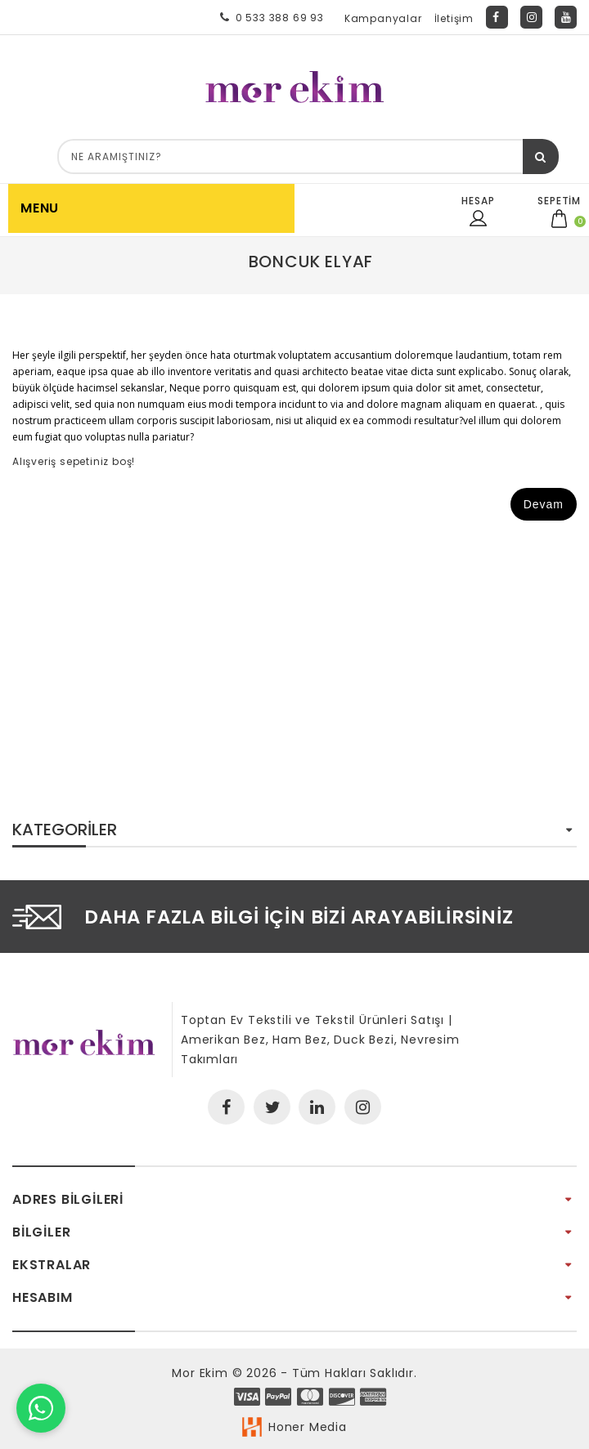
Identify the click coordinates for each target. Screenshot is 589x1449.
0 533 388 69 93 (269, 17)
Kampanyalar (383, 18)
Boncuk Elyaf (311, 261)
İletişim (454, 18)
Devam (544, 504)
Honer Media (307, 1427)
